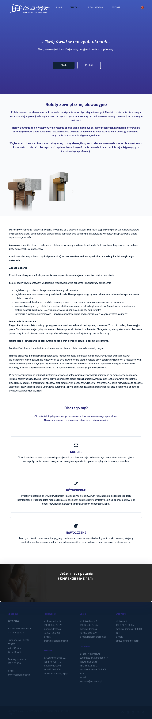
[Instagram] (133, 712)
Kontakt (115, 7)
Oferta (75, 7)
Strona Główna (40, 7)
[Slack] (143, 712)
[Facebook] (122, 712)
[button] (11, 191)
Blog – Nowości (95, 7)
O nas (59, 7)
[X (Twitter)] (128, 712)
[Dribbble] (138, 712)
